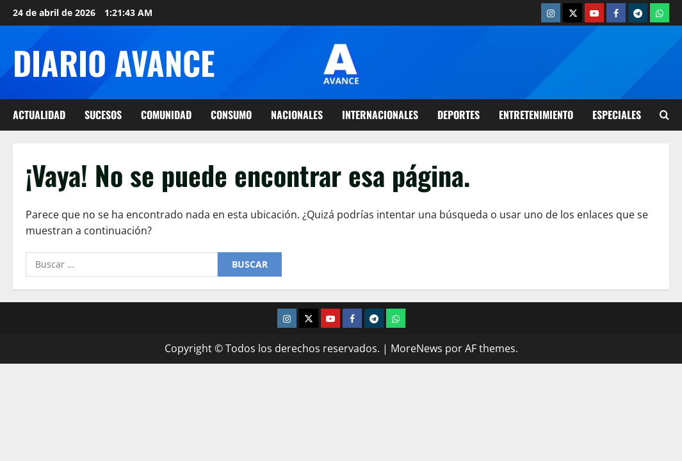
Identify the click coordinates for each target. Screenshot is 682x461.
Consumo (231, 114)
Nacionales (297, 114)
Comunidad (166, 114)
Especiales (616, 114)
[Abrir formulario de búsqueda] (664, 114)
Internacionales (380, 114)
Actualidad (39, 114)
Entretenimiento (536, 114)
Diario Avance (114, 62)
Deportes (458, 114)
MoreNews (416, 348)
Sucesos (103, 114)
